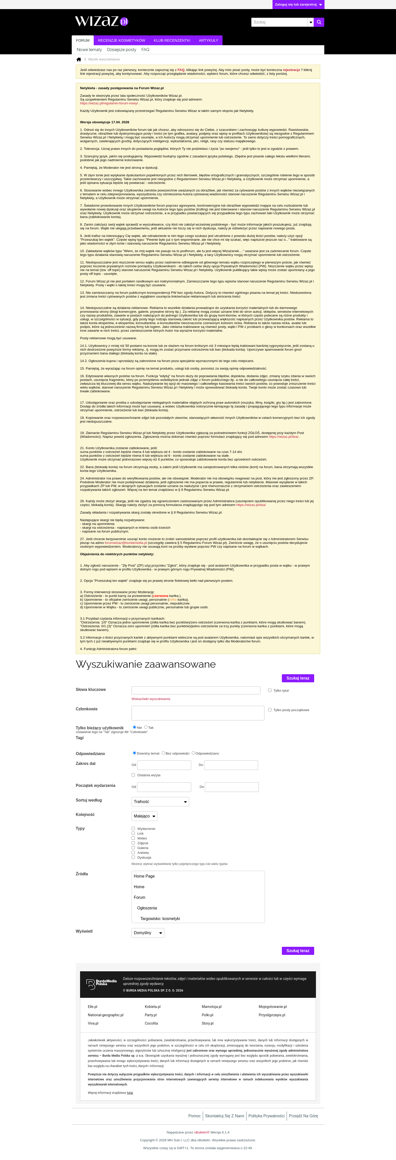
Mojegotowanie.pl (273, 1007)
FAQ (145, 49)
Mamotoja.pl (211, 1007)
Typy (80, 828)
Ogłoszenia (145, 908)
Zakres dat (85, 763)
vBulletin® (202, 1132)
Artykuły (208, 40)
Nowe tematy (89, 49)
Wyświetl (84, 931)
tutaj (130, 1093)
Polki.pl (207, 1015)
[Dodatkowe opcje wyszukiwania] (311, 22)
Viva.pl (93, 1023)
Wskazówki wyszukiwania (151, 699)
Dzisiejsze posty (121, 49)
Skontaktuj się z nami (224, 1116)
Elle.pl (92, 1007)
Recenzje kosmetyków (121, 40)
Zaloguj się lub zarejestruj (298, 4)
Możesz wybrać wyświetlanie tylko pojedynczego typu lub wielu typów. (180, 864)
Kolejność (85, 814)
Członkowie (86, 709)
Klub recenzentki (172, 40)
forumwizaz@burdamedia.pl (126, 543)
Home (139, 887)
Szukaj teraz (298, 678)
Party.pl (151, 1015)
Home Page (144, 876)
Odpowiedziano (90, 754)
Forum (82, 40)
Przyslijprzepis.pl (272, 1015)
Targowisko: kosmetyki (157, 918)
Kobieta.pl (153, 1007)
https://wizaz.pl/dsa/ (284, 437)
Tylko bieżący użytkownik (104, 730)
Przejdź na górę (303, 1116)
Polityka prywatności (267, 1116)
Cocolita (151, 1023)
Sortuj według (89, 800)
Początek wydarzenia (95, 785)
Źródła (82, 874)
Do (228, 765)
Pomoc (194, 1116)
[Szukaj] (282, 22)
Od (161, 765)
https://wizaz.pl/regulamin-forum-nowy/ (109, 103)
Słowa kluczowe (91, 689)
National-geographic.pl (105, 1015)
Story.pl (207, 1023)
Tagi (80, 738)
